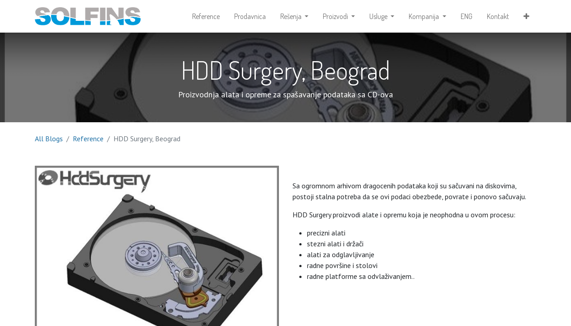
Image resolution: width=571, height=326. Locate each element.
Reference (88, 138)
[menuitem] (206, 16)
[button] (526, 16)
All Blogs (49, 138)
